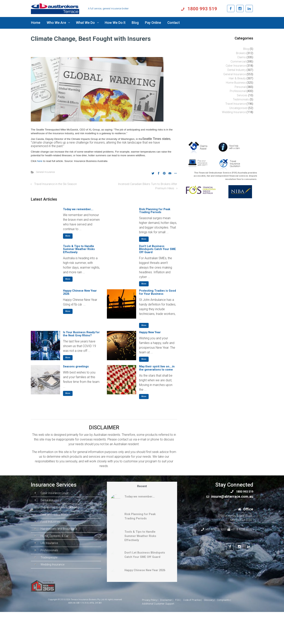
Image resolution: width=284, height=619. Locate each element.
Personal (240, 87)
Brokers (241, 53)
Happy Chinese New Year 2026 (80, 292)
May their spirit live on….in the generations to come (157, 368)
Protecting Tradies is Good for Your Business (157, 292)
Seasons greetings (76, 366)
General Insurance (45, 172)
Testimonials (241, 99)
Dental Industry (236, 70)
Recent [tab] (142, 486)
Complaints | (224, 599)
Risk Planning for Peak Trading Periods (154, 211)
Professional (238, 91)
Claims (241, 57)
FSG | (178, 599)
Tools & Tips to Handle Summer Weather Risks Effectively (79, 249)
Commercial (238, 61)
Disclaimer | (166, 599)
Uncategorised (238, 108)
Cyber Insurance (236, 65)
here (40, 161)
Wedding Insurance (234, 112)
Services (242, 95)
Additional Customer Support (158, 603)
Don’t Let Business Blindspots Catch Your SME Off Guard (157, 249)
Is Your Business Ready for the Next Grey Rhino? (81, 334)
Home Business (236, 82)
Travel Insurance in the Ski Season (55, 184)
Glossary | (209, 599)
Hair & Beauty (237, 78)
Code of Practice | (192, 599)
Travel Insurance (235, 103)
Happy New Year (150, 332)
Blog (246, 49)
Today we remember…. (78, 209)
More (67, 236)
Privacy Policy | (150, 599)
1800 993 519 (208, 9)
